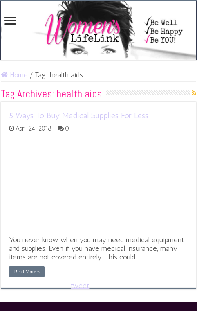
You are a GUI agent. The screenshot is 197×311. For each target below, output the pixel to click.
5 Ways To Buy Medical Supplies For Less (78, 115)
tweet (80, 285)
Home (14, 74)
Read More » (27, 272)
